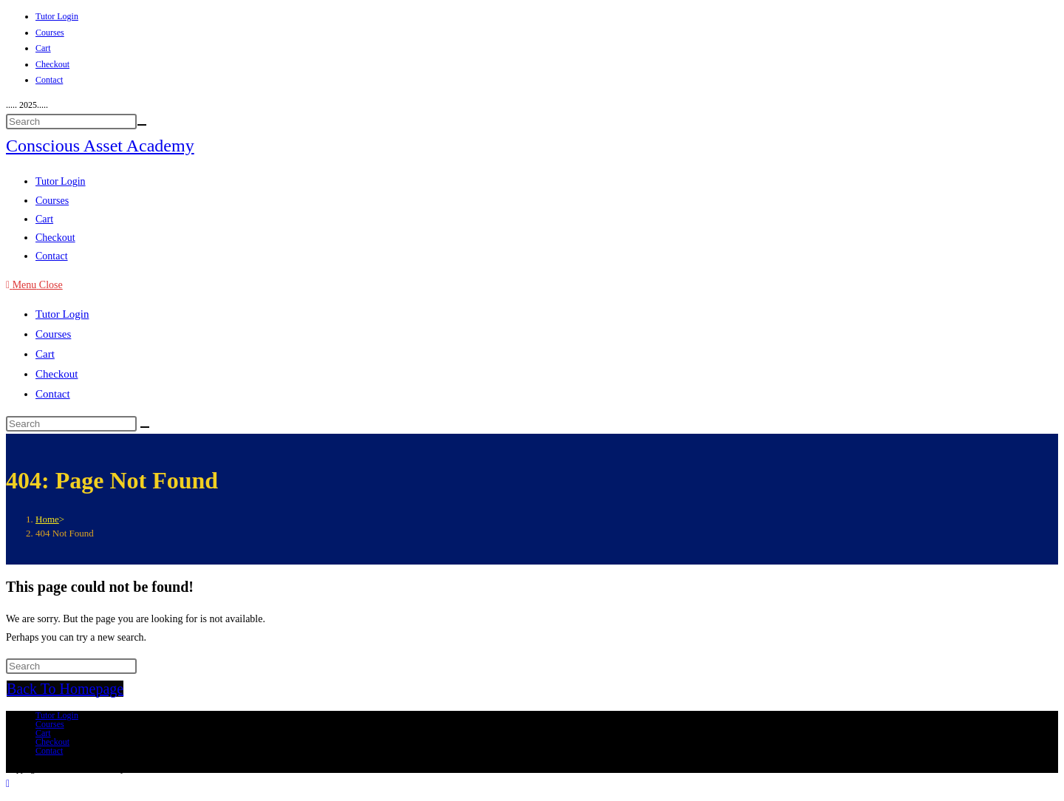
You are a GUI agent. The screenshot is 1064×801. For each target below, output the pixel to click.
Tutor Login (56, 16)
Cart (43, 48)
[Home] (47, 519)
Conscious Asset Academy (100, 145)
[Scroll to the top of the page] (8, 783)
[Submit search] (145, 427)
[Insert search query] (71, 121)
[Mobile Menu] (34, 284)
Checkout (52, 64)
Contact (49, 80)
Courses (49, 32)
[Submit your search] (142, 124)
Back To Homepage (65, 689)
